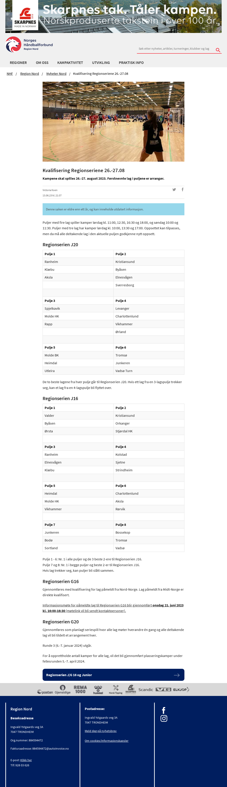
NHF (10, 73)
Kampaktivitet (70, 62)
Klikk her (26, 760)
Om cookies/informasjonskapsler (106, 741)
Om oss (42, 62)
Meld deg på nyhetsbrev (101, 731)
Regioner (18, 62)
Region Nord (29, 73)
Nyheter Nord (56, 73)
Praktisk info (131, 62)
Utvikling (101, 62)
